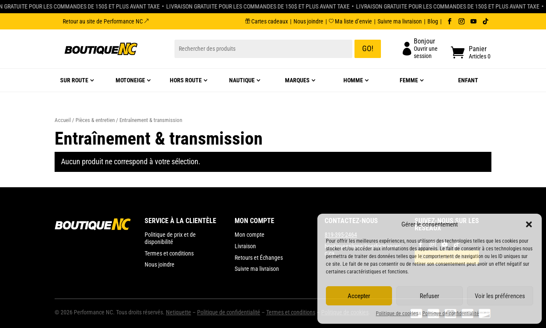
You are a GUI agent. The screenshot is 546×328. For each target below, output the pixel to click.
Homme (353, 80)
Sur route (74, 80)
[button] (529, 224)
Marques (297, 80)
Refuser (429, 296)
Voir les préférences (500, 296)
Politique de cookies (397, 313)
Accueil (63, 120)
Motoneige (130, 80)
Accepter (359, 296)
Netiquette (178, 312)
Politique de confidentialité (450, 313)
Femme (409, 80)
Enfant (468, 80)
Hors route (186, 80)
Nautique (242, 80)
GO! (367, 48)
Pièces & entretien (95, 120)
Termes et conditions (290, 312)
